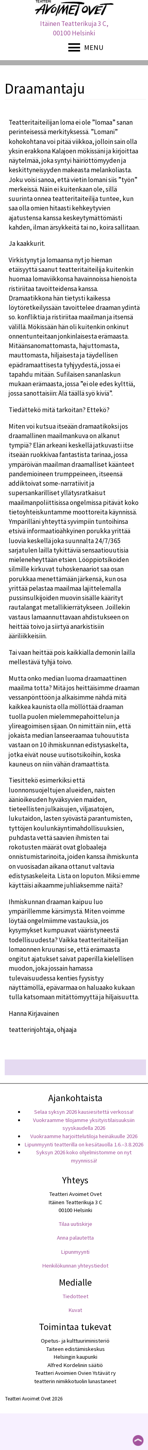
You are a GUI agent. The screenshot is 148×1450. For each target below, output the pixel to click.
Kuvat (75, 1310)
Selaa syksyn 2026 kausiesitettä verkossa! (83, 1111)
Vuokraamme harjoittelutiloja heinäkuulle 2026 (83, 1136)
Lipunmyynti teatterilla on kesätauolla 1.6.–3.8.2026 (83, 1144)
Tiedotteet (75, 1296)
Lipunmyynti (75, 1251)
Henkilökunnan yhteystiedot (75, 1265)
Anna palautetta (75, 1237)
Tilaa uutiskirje (75, 1223)
